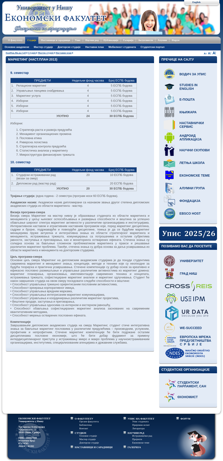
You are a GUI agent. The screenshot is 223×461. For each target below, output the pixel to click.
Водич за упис (193, 74)
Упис (78, 40)
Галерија (128, 40)
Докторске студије (68, 47)
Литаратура (138, 428)
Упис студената (140, 421)
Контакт (83, 428)
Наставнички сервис (192, 124)
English (196, 2)
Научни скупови (195, 150)
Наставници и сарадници (55, 40)
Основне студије (88, 435)
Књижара (188, 112)
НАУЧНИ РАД (136, 433)
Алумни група (192, 188)
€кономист (187, 397)
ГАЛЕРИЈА (134, 447)
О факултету (15, 40)
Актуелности (145, 40)
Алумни (162, 40)
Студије (31, 40)
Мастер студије (43, 47)
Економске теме (195, 175)
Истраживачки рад (142, 435)
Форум (176, 40)
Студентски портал (152, 47)
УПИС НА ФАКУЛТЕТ (141, 418)
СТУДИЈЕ (80, 433)
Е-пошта (187, 99)
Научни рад (92, 40)
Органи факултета (89, 421)
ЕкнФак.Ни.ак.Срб (16, 53)
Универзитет (191, 261)
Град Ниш (188, 273)
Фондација (190, 201)
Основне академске (17, 47)
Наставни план (94, 47)
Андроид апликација (191, 137)
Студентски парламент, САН (191, 384)
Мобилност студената (122, 47)
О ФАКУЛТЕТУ (84, 418)
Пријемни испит (141, 424)
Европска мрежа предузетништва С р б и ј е (195, 340)
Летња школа (192, 163)
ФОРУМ (185, 418)
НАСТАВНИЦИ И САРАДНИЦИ (94, 447)
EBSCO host (190, 213)
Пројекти (137, 439)
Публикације (110, 40)
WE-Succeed (191, 328)
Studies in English (189, 86)
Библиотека (85, 424)
